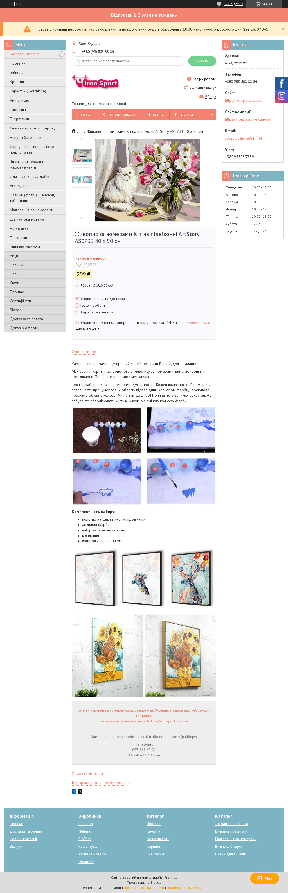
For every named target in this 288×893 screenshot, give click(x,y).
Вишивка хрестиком (231, 831)
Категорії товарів (24, 53)
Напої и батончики (25, 137)
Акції (14, 255)
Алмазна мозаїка (92, 854)
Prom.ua (170, 877)
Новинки (17, 264)
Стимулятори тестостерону (32, 128)
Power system (89, 846)
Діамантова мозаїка (27, 219)
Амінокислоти (21, 100)
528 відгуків (233, 4)
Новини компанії (23, 839)
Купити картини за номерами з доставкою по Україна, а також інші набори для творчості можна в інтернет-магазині (144, 716)
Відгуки (16, 309)
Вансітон (85, 823)
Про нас (17, 291)
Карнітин (154, 846)
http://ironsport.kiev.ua (243, 100)
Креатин (17, 81)
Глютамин (18, 109)
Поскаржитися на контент (144, 887)
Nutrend (84, 831)
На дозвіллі (20, 228)
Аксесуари (19, 185)
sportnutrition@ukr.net (243, 138)
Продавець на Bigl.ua (144, 882)
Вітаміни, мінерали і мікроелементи (26, 164)
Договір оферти (24, 327)
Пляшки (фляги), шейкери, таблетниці (32, 197)
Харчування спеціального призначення (32, 149)
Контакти (184, 114)
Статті (14, 282)
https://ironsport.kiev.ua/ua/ (248, 119)
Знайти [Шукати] (202, 61)
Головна (84, 114)
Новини (16, 273)
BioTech (84, 839)
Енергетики (19, 118)
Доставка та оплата (26, 318)
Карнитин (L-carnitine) (28, 91)
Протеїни (18, 63)
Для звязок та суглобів (29, 176)
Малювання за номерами (31, 209)
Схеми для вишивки (231, 854)
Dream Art (86, 861)
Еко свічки (18, 237)
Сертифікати (20, 300)
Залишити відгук (203, 87)
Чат (264, 878)
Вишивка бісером (25, 246)
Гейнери (17, 72)
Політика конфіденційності (188, 887)
